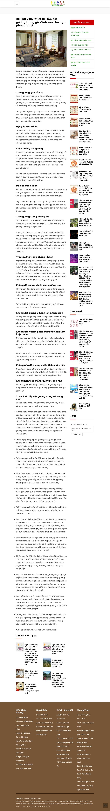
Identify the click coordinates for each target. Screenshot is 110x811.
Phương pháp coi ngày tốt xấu (84, 406)
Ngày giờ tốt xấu (23, 733)
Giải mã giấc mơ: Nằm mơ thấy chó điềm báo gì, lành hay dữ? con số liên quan (86, 374)
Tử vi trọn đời (63, 723)
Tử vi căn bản (22, 737)
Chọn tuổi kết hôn (44, 719)
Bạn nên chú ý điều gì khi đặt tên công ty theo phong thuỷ (58, 649)
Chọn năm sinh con (44, 727)
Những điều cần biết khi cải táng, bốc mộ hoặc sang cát (86, 222)
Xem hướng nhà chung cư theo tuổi (84, 758)
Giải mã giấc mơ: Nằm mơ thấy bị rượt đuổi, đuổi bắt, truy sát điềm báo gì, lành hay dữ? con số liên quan (86, 338)
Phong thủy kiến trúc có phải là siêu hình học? (57, 663)
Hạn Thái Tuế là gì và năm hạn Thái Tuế (86, 233)
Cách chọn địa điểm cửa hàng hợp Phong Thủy (31, 674)
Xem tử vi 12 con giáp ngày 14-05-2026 (85, 97)
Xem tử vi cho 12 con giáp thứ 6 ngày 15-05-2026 (86, 122)
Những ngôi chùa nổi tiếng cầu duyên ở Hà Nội (86, 246)
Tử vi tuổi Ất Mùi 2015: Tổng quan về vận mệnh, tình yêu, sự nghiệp (86, 190)
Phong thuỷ (21, 745)
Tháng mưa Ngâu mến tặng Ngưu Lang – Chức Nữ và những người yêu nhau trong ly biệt (86, 391)
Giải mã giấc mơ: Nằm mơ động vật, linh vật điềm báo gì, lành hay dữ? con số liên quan (86, 206)
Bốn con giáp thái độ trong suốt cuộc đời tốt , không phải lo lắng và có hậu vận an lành (85, 298)
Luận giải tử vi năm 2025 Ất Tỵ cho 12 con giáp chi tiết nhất (86, 86)
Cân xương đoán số (65, 742)
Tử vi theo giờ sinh (65, 738)
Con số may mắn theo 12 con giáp (86, 322)
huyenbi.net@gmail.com (31, 798)
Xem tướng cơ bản (24, 741)
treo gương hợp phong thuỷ (81, 429)
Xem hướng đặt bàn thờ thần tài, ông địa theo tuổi (85, 786)
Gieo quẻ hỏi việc (64, 758)
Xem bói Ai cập (63, 727)
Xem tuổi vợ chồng (44, 723)
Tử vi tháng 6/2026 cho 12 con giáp (85, 109)
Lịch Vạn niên (22, 717)
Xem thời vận (62, 746)
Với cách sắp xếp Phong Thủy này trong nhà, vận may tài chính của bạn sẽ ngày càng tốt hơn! (59, 680)
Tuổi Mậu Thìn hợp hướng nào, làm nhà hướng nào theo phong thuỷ (86, 176)
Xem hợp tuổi (42, 715)
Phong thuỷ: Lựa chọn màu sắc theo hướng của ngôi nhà (32, 688)
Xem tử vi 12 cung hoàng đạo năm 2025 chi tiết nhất (85, 258)
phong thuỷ (76, 434)
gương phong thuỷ (79, 424)
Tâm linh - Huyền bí (24, 721)
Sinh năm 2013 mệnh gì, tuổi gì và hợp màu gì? (86, 162)
